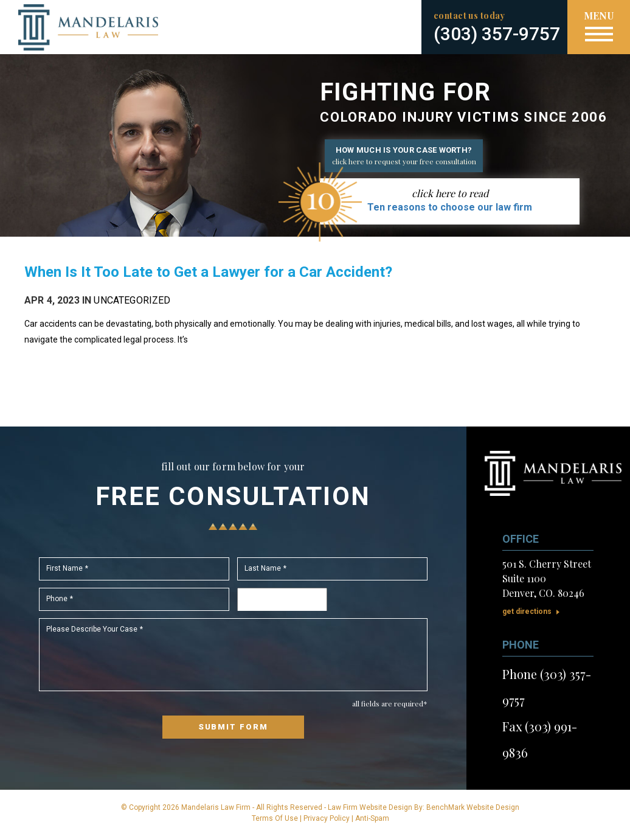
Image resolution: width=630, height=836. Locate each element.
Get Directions (527, 611)
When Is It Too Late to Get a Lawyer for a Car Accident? (208, 271)
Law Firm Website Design (370, 807)
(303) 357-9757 (497, 33)
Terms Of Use (275, 818)
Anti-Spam (372, 818)
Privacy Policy (326, 818)
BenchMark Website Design (472, 807)
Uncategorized (132, 300)
